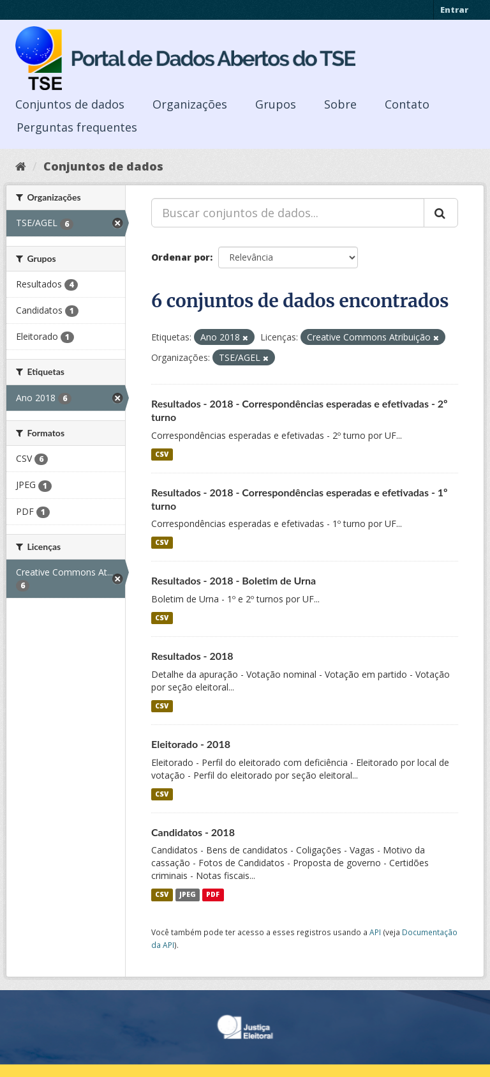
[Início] (20, 166)
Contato (407, 104)
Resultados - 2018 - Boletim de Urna (233, 580)
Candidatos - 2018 (193, 832)
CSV (161, 454)
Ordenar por (180, 257)
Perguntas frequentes (77, 127)
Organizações (189, 104)
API (375, 932)
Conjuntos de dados (69, 104)
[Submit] (441, 212)
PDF (212, 894)
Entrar (454, 9)
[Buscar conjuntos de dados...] (287, 212)
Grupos (275, 104)
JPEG (187, 894)
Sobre (340, 104)
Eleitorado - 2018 (190, 744)
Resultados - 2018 (192, 656)
